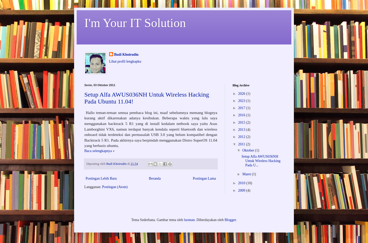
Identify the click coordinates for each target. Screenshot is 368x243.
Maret (247, 174)
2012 (242, 137)
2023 (242, 101)
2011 (242, 144)
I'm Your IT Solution (135, 23)
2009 (242, 190)
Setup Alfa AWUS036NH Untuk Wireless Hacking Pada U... (261, 161)
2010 (242, 183)
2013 (242, 130)
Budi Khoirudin (126, 54)
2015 (242, 122)
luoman (189, 220)
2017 (242, 108)
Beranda (155, 178)
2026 (242, 94)
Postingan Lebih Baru (101, 178)
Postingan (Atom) (115, 187)
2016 (242, 115)
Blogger (230, 220)
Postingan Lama (204, 178)
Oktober (248, 150)
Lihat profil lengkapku (125, 61)
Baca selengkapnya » (99, 151)
